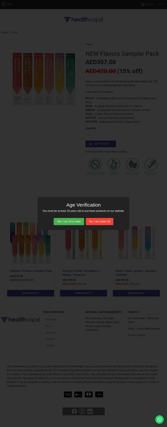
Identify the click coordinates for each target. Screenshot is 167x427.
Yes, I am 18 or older (69, 221)
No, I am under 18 (99, 221)
